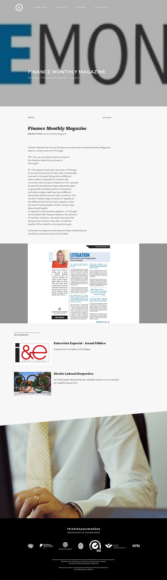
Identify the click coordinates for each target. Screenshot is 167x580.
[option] (83, 283)
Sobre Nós (40, 7)
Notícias (80, 7)
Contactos (100, 7)
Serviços (61, 7)
